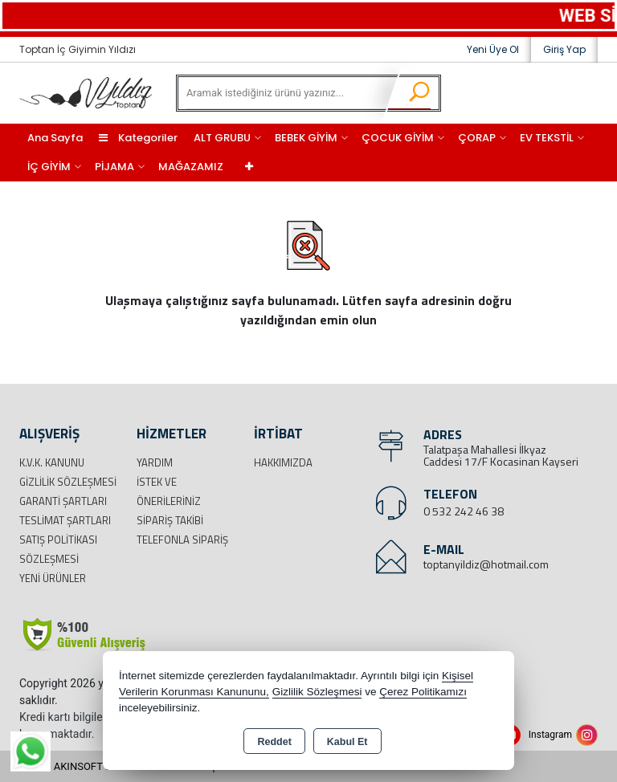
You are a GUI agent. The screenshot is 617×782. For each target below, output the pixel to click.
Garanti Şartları (63, 501)
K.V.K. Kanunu (51, 462)
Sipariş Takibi (170, 520)
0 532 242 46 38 (463, 511)
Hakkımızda (283, 462)
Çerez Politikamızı (423, 692)
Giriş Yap (564, 49)
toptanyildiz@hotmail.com (486, 564)
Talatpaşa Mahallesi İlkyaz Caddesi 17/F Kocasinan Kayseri (500, 455)
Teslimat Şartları (65, 520)
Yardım (155, 462)
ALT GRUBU (222, 137)
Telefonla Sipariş (182, 540)
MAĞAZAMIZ (190, 166)
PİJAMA (114, 166)
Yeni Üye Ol (493, 49)
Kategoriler (138, 137)
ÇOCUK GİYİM (398, 137)
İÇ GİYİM (49, 166)
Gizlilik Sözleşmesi (67, 482)
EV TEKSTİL (547, 137)
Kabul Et (347, 741)
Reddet (274, 741)
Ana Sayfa (55, 137)
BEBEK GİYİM (306, 137)
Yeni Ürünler (52, 578)
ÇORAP (477, 137)
